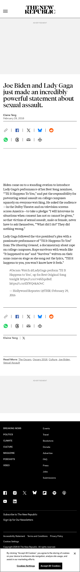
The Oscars (24, 359)
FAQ (45, 459)
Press (46, 465)
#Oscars (14, 270)
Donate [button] (46, 446)
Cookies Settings (11, 541)
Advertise (47, 453)
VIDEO (6, 465)
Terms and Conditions (37, 536)
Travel (46, 434)
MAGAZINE (9, 453)
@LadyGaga (38, 270)
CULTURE (8, 446)
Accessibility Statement (14, 536)
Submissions (49, 477)
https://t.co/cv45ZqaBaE (36, 279)
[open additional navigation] (5, 7)
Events (46, 428)
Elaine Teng (9, 115)
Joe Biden (64, 359)
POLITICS (8, 434)
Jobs (45, 471)
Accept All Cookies (50, 566)
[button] (7, 130)
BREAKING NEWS (12, 428)
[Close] (74, 553)
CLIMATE (8, 440)
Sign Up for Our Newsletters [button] (18, 519)
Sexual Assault (11, 362)
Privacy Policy (56, 536)
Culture (53, 359)
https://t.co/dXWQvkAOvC (26, 283)
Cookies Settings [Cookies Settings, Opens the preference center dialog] (26, 566)
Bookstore (48, 440)
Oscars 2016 (40, 359)
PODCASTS (9, 459)
